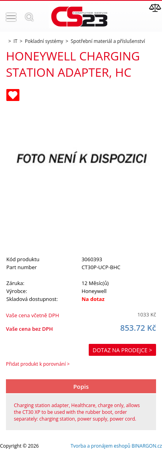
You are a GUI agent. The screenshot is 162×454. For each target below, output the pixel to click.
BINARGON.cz (147, 445)
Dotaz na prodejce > (122, 350)
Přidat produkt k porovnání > (38, 364)
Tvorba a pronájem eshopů (100, 445)
